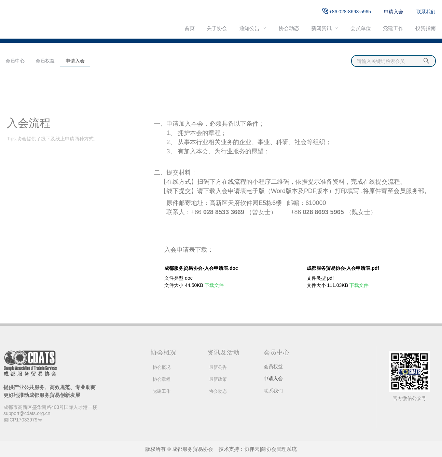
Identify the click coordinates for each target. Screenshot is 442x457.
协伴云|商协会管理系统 (270, 449)
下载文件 (214, 285)
